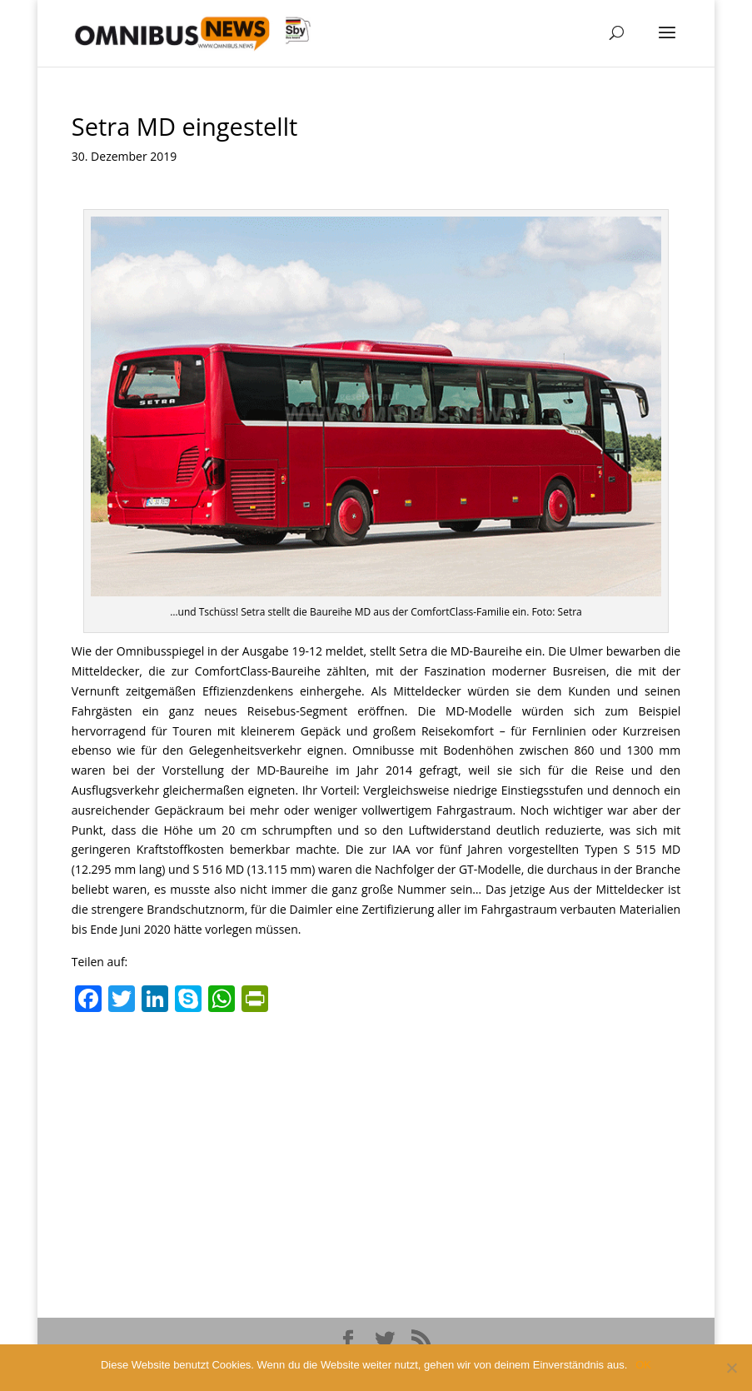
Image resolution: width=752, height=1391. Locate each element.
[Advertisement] (376, 1145)
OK (643, 1365)
